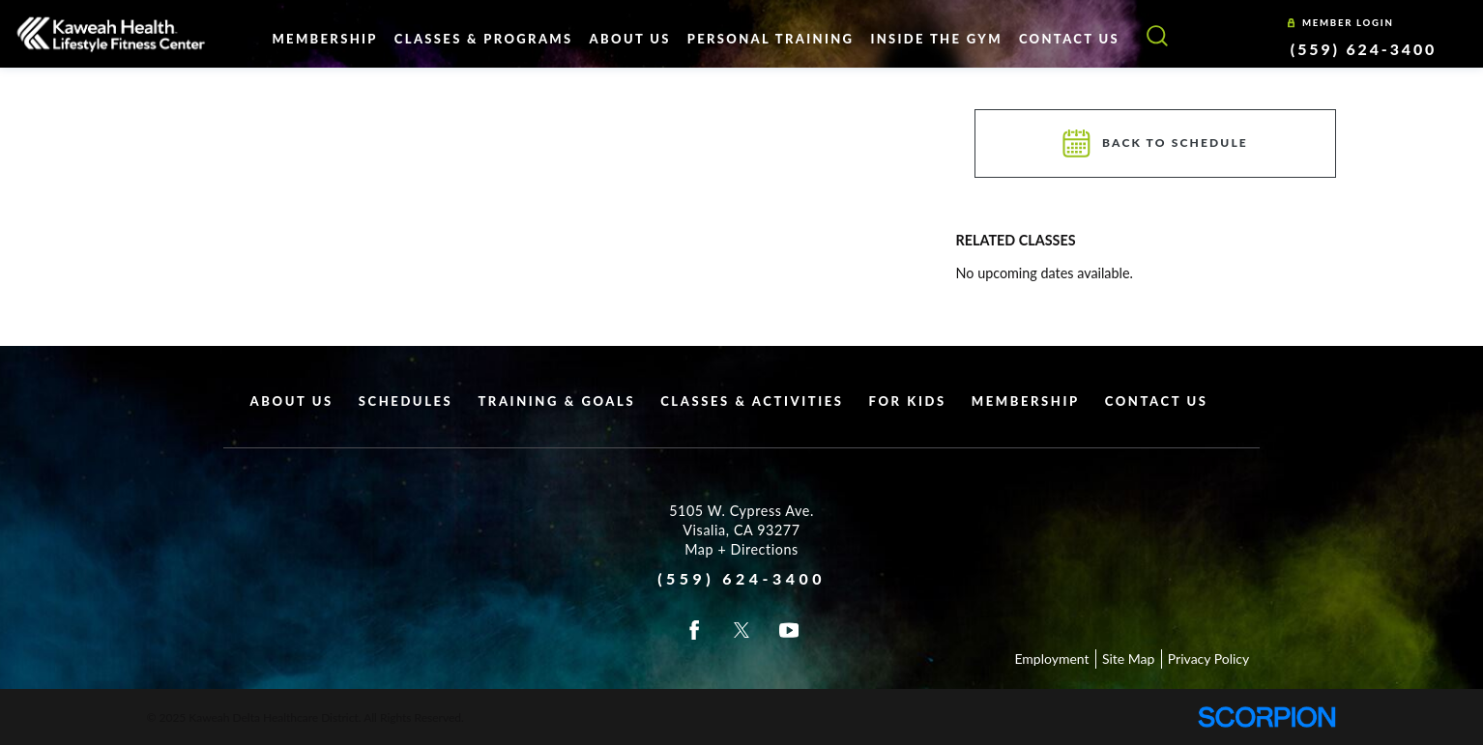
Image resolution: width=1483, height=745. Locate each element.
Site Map (1128, 658)
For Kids (907, 401)
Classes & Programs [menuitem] (483, 38)
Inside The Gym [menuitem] (936, 38)
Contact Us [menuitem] (1069, 38)
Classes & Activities (751, 401)
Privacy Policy (1208, 658)
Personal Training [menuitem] (771, 38)
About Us (292, 401)
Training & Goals (556, 401)
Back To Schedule (1156, 143)
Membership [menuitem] (324, 38)
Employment (1051, 658)
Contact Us (1156, 401)
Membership (1026, 401)
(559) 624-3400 (1364, 49)
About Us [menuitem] (630, 38)
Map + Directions (741, 549)
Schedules (406, 401)
